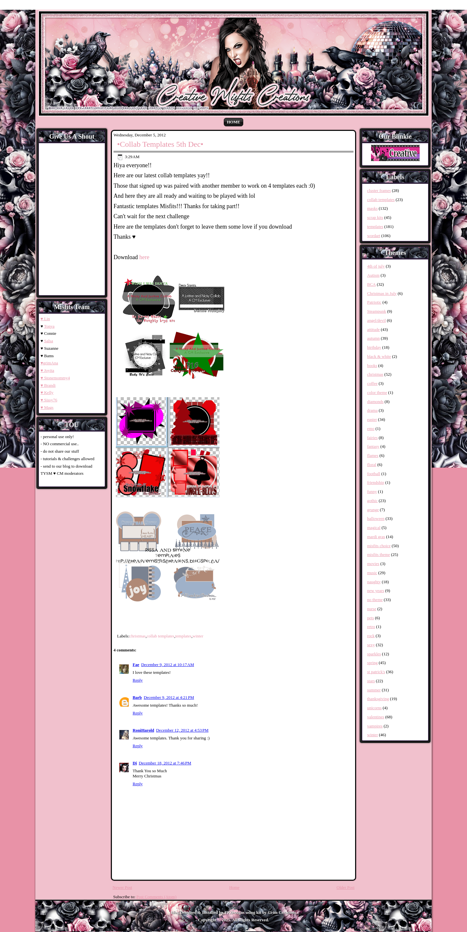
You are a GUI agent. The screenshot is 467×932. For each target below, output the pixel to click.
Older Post (345, 887)
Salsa (48, 340)
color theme (377, 392)
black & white (379, 356)
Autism (373, 275)
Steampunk (376, 311)
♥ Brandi (48, 385)
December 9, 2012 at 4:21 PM (169, 697)
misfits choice (379, 545)
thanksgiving (378, 698)
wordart (373, 235)
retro (371, 626)
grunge (373, 509)
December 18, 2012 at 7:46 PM (165, 763)
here (144, 257)
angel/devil (376, 320)
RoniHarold (143, 730)
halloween (375, 518)
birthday (374, 347)
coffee (372, 383)
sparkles (374, 653)
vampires (375, 726)
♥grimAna (49, 362)
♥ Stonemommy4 (55, 377)
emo (370, 428)
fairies (372, 437)
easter (372, 419)
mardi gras (376, 536)
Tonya (49, 326)
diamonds (375, 401)
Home (233, 122)
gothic (372, 500)
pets (370, 617)
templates (183, 636)
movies (373, 563)
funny (372, 491)
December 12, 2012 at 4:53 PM (182, 730)
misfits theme (378, 554)
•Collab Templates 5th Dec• (160, 144)
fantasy (373, 446)
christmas (137, 636)
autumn (373, 338)
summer (374, 689)
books (372, 365)
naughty (374, 581)
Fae (136, 664)
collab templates (160, 636)
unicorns (374, 707)
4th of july (376, 266)
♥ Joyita (47, 370)
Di (135, 763)
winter (198, 636)
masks (372, 208)
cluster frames (379, 190)
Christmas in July (382, 293)
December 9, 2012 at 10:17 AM (167, 664)
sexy (371, 644)
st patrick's (376, 671)
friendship (375, 482)
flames (372, 455)
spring (372, 662)
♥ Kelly (47, 392)
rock (371, 635)
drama (372, 410)
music (372, 572)
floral (371, 464)
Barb (137, 697)
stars (371, 680)
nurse (371, 608)
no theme (375, 599)
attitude (373, 329)
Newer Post (122, 887)
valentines (375, 716)
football (373, 473)
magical (373, 527)
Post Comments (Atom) (157, 896)
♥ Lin (45, 318)
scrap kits (375, 217)
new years (375, 590)
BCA (371, 284)
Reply (138, 680)
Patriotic (374, 302)
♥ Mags (47, 407)
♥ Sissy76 (49, 399)
